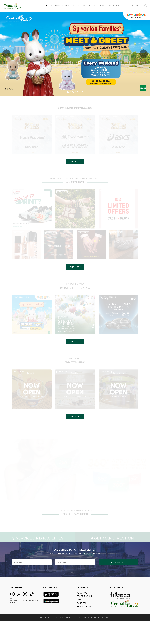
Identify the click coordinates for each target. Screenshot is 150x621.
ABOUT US (82, 593)
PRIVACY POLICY (85, 607)
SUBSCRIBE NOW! (118, 562)
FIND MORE (75, 161)
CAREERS (82, 603)
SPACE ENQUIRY (85, 596)
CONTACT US (83, 600)
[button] (62, 6)
